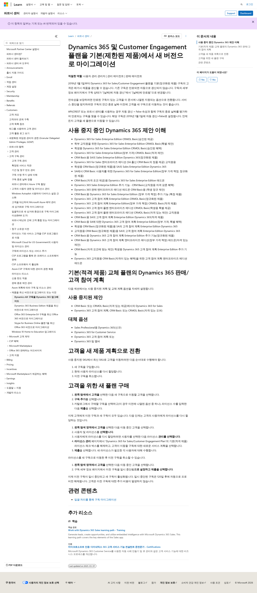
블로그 (141, 582)
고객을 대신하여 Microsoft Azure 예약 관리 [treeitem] (34, 202)
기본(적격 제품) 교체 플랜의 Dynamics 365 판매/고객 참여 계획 (224, 48)
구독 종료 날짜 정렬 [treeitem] (22, 179)
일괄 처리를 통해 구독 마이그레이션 (95, 499)
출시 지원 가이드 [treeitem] (15, 72)
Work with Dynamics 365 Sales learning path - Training (96, 530)
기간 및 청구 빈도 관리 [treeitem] (23, 170)
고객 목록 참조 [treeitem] (16, 123)
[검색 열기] (241, 4)
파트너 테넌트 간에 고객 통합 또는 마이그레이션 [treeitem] (35, 222)
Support (231, 13)
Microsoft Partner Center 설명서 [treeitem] (23, 49)
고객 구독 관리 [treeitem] (19, 160)
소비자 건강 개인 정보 (192, 582)
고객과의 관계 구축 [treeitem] (19, 119)
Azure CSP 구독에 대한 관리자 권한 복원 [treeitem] (32, 268)
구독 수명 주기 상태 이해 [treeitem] (24, 174)
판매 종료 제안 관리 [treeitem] (22, 283)
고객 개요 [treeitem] (14, 114)
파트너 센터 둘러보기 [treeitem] (18, 58)
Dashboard (245, 13)
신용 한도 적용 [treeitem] (19, 278)
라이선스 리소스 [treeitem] (20, 273)
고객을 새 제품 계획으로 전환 (213, 53)
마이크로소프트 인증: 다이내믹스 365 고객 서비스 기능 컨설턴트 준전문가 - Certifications (114, 546)
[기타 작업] (186, 36)
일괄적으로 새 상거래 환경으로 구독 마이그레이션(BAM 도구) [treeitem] (35, 213)
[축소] (56, 36)
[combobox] (32, 43)
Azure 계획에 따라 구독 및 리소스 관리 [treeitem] (31, 287)
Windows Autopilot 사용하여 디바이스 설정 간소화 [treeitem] (35, 195)
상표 (226, 582)
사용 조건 (215, 582)
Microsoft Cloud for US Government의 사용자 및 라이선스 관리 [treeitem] (35, 244)
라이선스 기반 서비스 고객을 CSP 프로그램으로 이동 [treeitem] (35, 235)
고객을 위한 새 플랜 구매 (211, 58)
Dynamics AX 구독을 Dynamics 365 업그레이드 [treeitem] (36, 299)
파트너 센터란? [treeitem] (14, 53)
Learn (71, 36)
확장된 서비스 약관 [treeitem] (21, 165)
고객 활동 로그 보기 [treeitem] (19, 133)
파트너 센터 (83, 36)
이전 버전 (129, 582)
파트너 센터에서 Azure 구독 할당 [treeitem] (28, 184)
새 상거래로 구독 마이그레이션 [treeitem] (28, 206)
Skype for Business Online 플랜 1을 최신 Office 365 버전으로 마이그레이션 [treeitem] (34, 325)
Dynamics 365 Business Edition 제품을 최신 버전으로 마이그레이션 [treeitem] (36, 307)
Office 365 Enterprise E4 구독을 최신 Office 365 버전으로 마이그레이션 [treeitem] (36, 316)
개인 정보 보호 (167, 582)
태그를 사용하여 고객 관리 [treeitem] (22, 128)
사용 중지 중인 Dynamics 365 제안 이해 (218, 42)
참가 (153, 582)
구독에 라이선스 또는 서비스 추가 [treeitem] (29, 250)
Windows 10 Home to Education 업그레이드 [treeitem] (34, 331)
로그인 (249, 4)
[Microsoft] (6, 4)
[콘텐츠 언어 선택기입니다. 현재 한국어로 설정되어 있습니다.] (10, 582)
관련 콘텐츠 (204, 62)
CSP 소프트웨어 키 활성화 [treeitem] (25, 264)
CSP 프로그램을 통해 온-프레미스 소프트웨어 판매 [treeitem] (35, 257)
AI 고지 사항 (114, 582)
